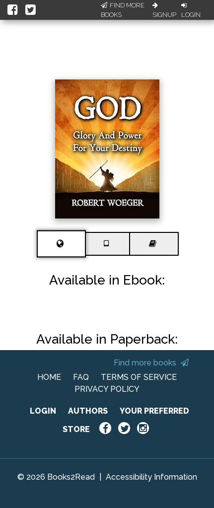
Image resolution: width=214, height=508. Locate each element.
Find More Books (122, 10)
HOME (49, 377)
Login (191, 10)
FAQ (81, 377)
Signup (164, 10)
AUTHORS (88, 411)
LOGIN (43, 411)
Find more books (151, 362)
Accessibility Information (151, 477)
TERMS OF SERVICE (139, 377)
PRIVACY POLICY (107, 389)
